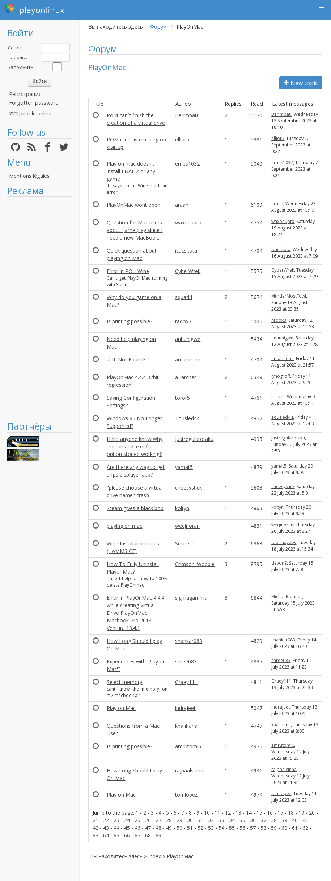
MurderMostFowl (288, 296)
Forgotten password (34, 102)
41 (305, 820)
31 (200, 820)
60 (284, 827)
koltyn (182, 508)
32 (211, 820)
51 (190, 827)
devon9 (279, 563)
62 (305, 827)
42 (95, 827)
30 (190, 820)
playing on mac (124, 525)
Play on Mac (121, 708)
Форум (158, 26)
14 (249, 812)
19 (301, 812)
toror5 (182, 397)
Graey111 (186, 682)
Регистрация (25, 94)
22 (106, 820)
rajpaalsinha (189, 770)
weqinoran (187, 525)
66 (127, 835)
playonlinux (34, 9)
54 (221, 827)
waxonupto (188, 222)
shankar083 (188, 640)
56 (242, 827)
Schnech (185, 543)
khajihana (186, 725)
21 (95, 820)
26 (148, 820)
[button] (321, 9)
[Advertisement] (39, 308)
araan (181, 204)
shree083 (186, 661)
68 (148, 835)
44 (116, 827)
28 (169, 820)
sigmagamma (191, 597)
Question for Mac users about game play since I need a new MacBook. (134, 230)
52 (200, 827)
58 (263, 827)
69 (158, 835)
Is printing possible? (129, 321)
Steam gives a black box (135, 508)
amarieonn (187, 359)
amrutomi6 (188, 746)
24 (127, 820)
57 (253, 827)
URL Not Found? (126, 359)
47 (148, 827)
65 (116, 835)
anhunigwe (187, 339)
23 (116, 820)
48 (158, 827)
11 (217, 812)
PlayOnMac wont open (133, 204)
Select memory (124, 682)
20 (312, 812)
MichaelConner (286, 596)
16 (270, 812)
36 (253, 820)
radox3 (183, 321)
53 (211, 827)
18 (291, 812)
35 (242, 820)
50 (179, 827)
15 (259, 812)
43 (106, 827)
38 (274, 820)
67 (137, 835)
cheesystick (188, 487)
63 (95, 835)
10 (207, 812)
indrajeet (185, 708)
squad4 (183, 297)
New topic (301, 83)
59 (274, 827)
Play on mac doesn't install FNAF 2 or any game (131, 171)
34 (232, 820)
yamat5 (184, 467)
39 (284, 820)
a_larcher (185, 377)
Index (154, 856)
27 (158, 820)
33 (221, 820)
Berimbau (186, 115)
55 (232, 827)
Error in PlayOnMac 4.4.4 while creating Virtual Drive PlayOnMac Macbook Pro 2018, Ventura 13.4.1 (135, 612)
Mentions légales (29, 175)
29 (179, 820)
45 (127, 827)
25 (137, 820)
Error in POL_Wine (128, 271)
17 (280, 812)
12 (228, 812)
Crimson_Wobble (195, 564)
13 (238, 812)
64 (106, 835)
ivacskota (186, 250)
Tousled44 (187, 418)
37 (263, 820)
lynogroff (280, 376)
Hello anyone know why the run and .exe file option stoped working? (134, 446)
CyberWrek (187, 271)
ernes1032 (187, 163)
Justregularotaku (194, 438)
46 (137, 827)
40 (295, 820)
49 (169, 827)
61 (295, 827)
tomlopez (186, 794)
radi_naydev (283, 542)
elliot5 (182, 139)
